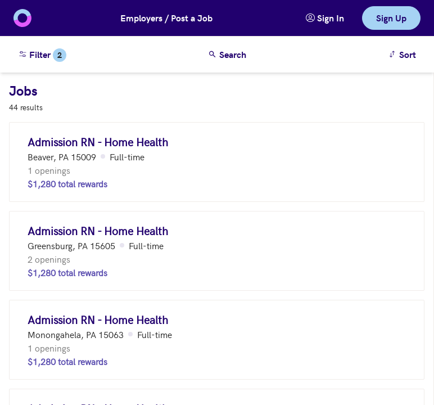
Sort (404, 53)
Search (227, 54)
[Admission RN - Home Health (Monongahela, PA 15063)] (216, 340)
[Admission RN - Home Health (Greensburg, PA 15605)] (216, 251)
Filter (42, 55)
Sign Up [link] (391, 18)
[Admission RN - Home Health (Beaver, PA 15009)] (216, 162)
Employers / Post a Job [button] (166, 18)
